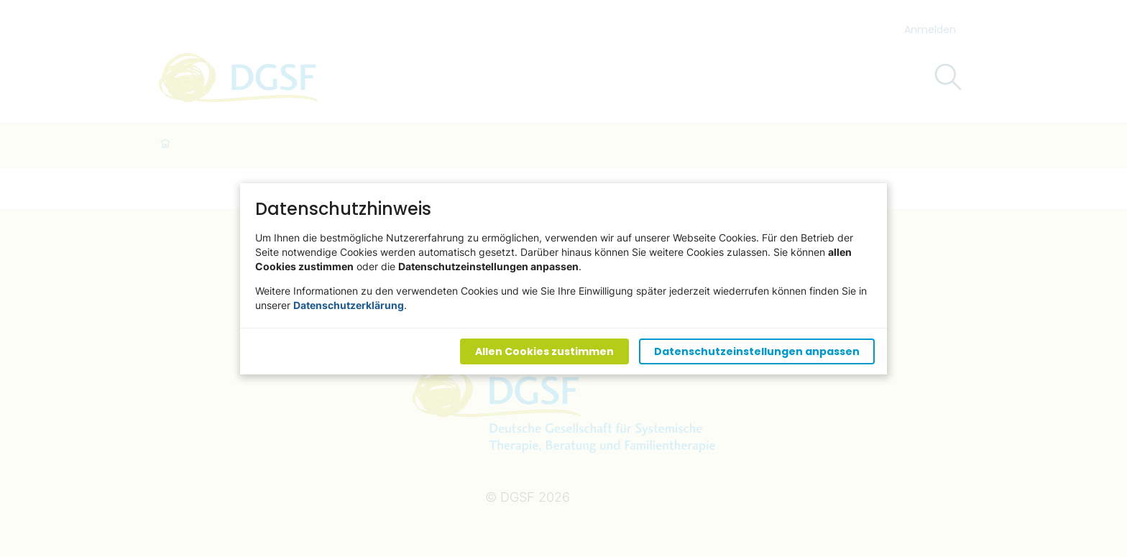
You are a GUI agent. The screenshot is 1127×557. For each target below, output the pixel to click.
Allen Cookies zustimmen (544, 351)
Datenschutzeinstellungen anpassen (757, 351)
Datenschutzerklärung (348, 304)
